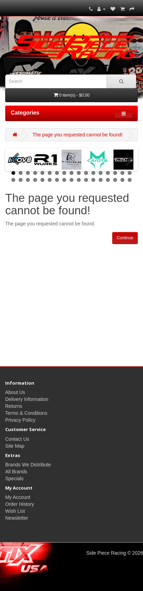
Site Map (14, 446)
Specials (14, 478)
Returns (13, 406)
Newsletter (16, 518)
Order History (19, 504)
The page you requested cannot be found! (78, 134)
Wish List (15, 511)
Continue (125, 237)
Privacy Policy (20, 420)
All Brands (16, 471)
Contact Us (17, 439)
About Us (15, 392)
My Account (17, 497)
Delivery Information (26, 399)
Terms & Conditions (26, 413)
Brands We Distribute (28, 464)
